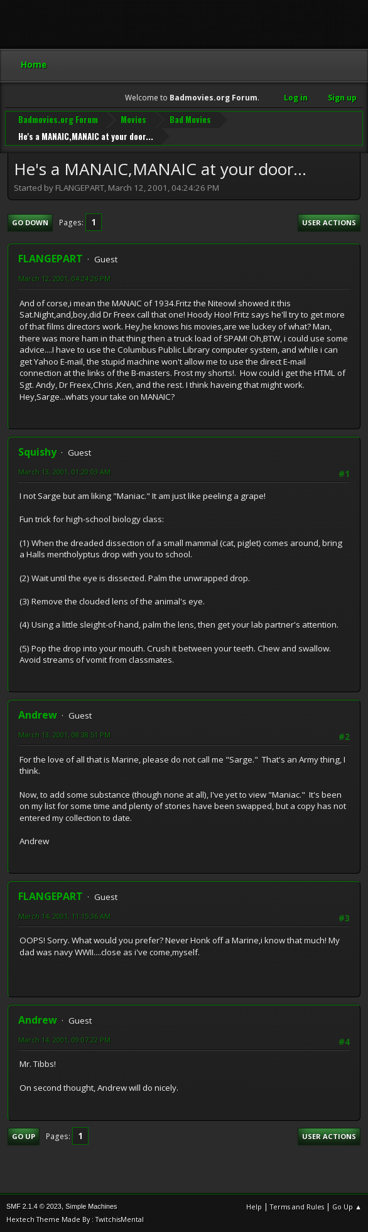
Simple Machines (91, 1206)
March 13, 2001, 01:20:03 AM (64, 471)
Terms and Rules (297, 1206)
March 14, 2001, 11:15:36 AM (64, 916)
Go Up (23, 1136)
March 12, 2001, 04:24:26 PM (64, 278)
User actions (329, 222)
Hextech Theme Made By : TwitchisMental (75, 1219)
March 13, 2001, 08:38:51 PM (64, 734)
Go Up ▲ (347, 1206)
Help (254, 1206)
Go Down (30, 222)
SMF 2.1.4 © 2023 (34, 1206)
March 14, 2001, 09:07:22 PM (64, 1039)
